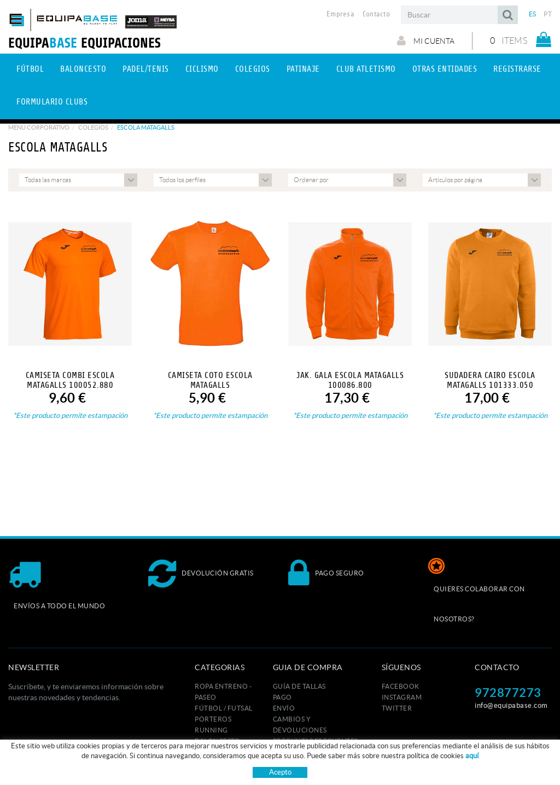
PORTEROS (213, 719)
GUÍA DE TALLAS (299, 686)
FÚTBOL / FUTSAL (224, 708)
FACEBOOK (400, 686)
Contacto (376, 14)
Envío (284, 708)
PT (548, 14)
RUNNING (211, 730)
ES (532, 14)
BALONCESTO (217, 741)
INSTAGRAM (402, 697)
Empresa (340, 14)
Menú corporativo (38, 127)
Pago (282, 697)
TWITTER (397, 708)
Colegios (93, 127)
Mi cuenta (425, 40)
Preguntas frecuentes (315, 741)
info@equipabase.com (511, 705)
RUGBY (207, 751)
